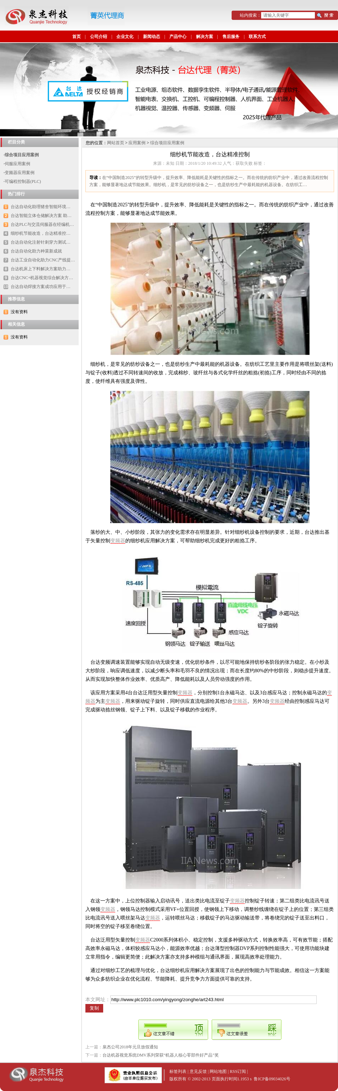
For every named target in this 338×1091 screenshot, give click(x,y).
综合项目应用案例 (22, 154)
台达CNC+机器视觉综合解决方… (42, 277)
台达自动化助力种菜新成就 (36, 251)
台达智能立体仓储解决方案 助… (41, 215)
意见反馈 (198, 1071)
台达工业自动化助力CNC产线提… (43, 259)
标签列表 (177, 1071)
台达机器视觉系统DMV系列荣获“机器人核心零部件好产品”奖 (160, 1055)
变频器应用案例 (20, 172)
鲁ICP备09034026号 (272, 1078)
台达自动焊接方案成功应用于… (40, 286)
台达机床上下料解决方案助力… (40, 268)
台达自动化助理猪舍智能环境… (40, 206)
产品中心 (177, 36)
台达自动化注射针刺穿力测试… (40, 242)
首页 (76, 36)
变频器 (117, 540)
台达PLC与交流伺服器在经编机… (42, 224)
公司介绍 (98, 36)
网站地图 (218, 1071)
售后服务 (230, 36)
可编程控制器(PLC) (23, 181)
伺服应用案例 (17, 163)
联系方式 (257, 36)
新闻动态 (151, 36)
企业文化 (124, 36)
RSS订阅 (238, 1071)
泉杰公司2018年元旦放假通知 (130, 1046)
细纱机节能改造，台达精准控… (40, 233)
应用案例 (137, 142)
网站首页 (115, 142)
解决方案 (204, 36)
